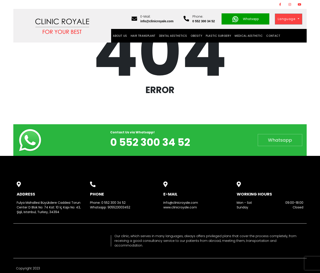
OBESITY (196, 36)
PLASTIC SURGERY (218, 36)
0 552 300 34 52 (113, 202)
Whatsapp (245, 19)
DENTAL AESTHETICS (173, 36)
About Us (120, 36)
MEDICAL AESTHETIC (249, 36)
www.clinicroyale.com (180, 207)
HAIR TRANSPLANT (143, 36)
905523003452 (119, 207)
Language (287, 19)
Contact (273, 36)
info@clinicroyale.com (180, 202)
